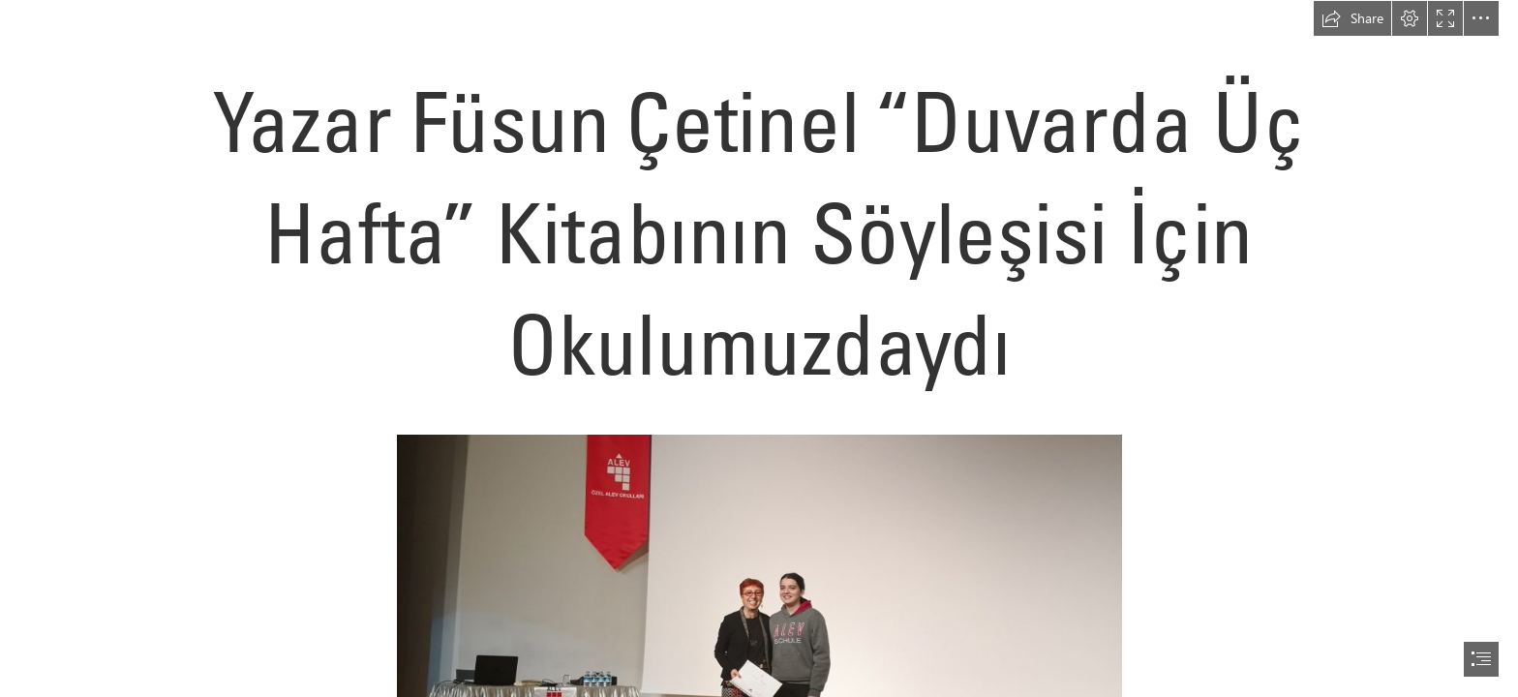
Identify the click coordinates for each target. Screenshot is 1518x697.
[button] (1352, 18)
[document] (759, 348)
